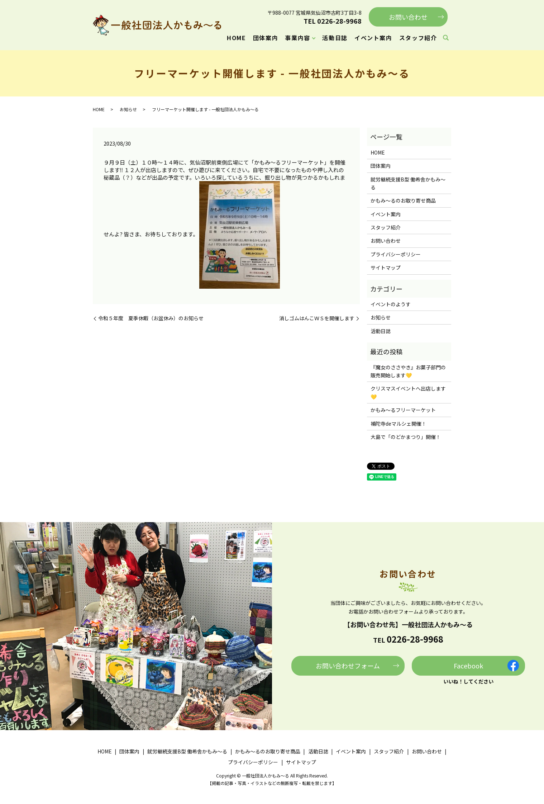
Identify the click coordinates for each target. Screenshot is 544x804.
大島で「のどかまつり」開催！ (406, 436)
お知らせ (128, 109)
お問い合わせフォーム (348, 665)
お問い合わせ (408, 17)
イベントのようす (391, 304)
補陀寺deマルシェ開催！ (398, 423)
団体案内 (265, 37)
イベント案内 (373, 37)
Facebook (468, 665)
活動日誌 (334, 37)
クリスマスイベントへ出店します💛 (408, 392)
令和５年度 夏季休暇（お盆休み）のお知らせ (151, 318)
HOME (236, 37)
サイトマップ (386, 267)
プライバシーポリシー (396, 254)
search (445, 38)
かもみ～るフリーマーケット (403, 409)
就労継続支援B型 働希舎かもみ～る (408, 183)
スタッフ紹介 (418, 37)
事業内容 (297, 37)
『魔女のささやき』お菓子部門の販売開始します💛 (408, 371)
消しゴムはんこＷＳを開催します (316, 318)
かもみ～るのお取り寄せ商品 (403, 200)
